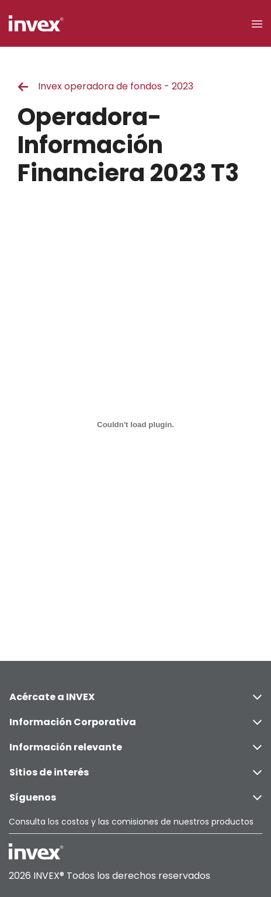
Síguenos (135, 797)
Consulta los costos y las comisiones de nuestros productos (131, 821)
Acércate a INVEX (135, 697)
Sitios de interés (135, 772)
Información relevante (135, 747)
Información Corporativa (135, 722)
